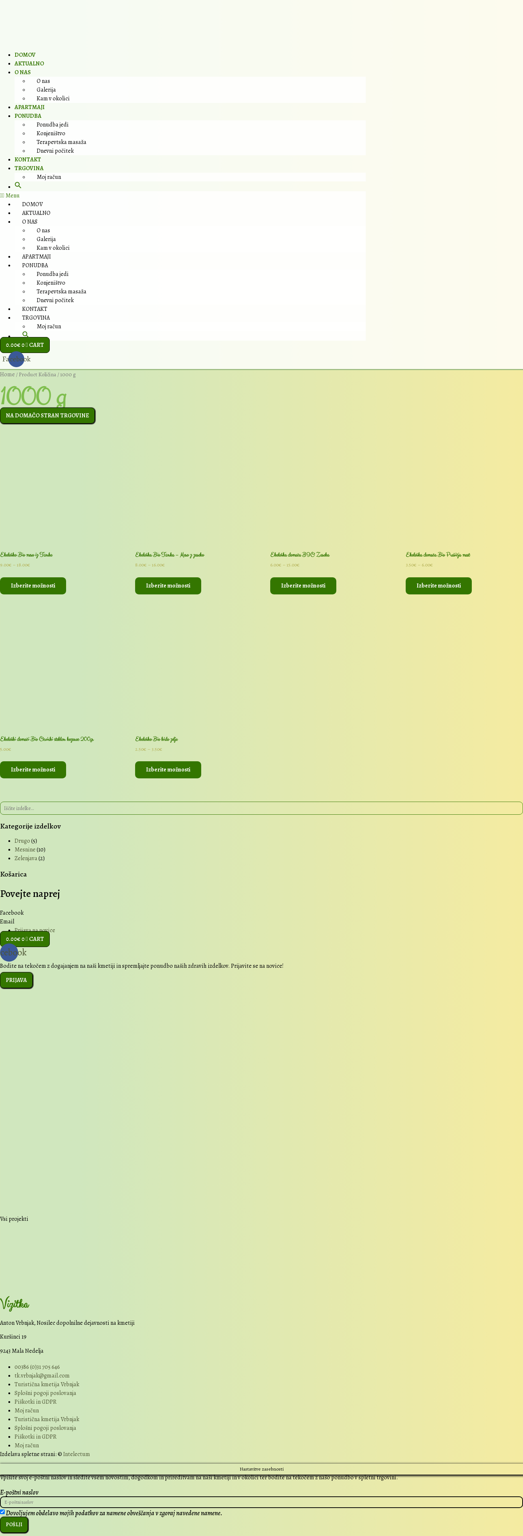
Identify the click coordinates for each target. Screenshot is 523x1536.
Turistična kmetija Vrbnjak (47, 1384)
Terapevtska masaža (61, 142)
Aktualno (29, 64)
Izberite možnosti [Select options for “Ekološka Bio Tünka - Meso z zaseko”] (168, 586)
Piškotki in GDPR (36, 1402)
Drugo (22, 841)
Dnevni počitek (55, 151)
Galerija (46, 90)
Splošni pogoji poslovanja (45, 1393)
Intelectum (76, 1454)
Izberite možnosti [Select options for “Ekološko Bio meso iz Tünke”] (33, 586)
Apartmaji (30, 107)
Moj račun (49, 177)
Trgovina (29, 168)
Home (7, 374)
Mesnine (25, 850)
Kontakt (28, 160)
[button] (18, 187)
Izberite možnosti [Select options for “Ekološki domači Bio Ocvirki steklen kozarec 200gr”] (33, 770)
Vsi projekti (14, 1219)
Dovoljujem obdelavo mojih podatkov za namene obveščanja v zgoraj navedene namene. (114, 1515)
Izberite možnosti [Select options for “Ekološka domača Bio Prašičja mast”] (439, 586)
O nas (23, 72)
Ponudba (28, 116)
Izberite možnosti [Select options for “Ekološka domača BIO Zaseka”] (303, 586)
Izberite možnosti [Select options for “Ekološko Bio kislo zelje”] (168, 770)
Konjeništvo (51, 133)
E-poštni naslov (19, 1492)
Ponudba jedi (53, 125)
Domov (25, 55)
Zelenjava (26, 859)
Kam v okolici (53, 99)
